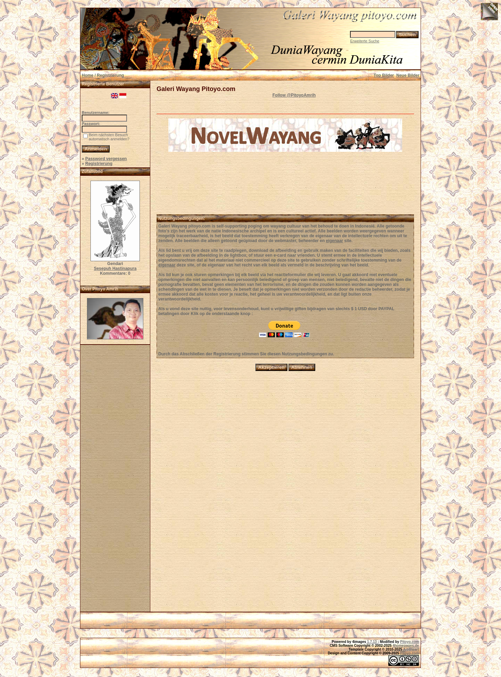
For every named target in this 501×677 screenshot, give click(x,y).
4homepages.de (405, 645)
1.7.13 (371, 642)
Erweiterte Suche (364, 41)
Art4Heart (411, 649)
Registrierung (98, 163)
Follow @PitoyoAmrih (294, 95)
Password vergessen (106, 158)
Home (87, 75)
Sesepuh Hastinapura (115, 268)
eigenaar (334, 240)
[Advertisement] (115, 480)
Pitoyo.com (409, 642)
